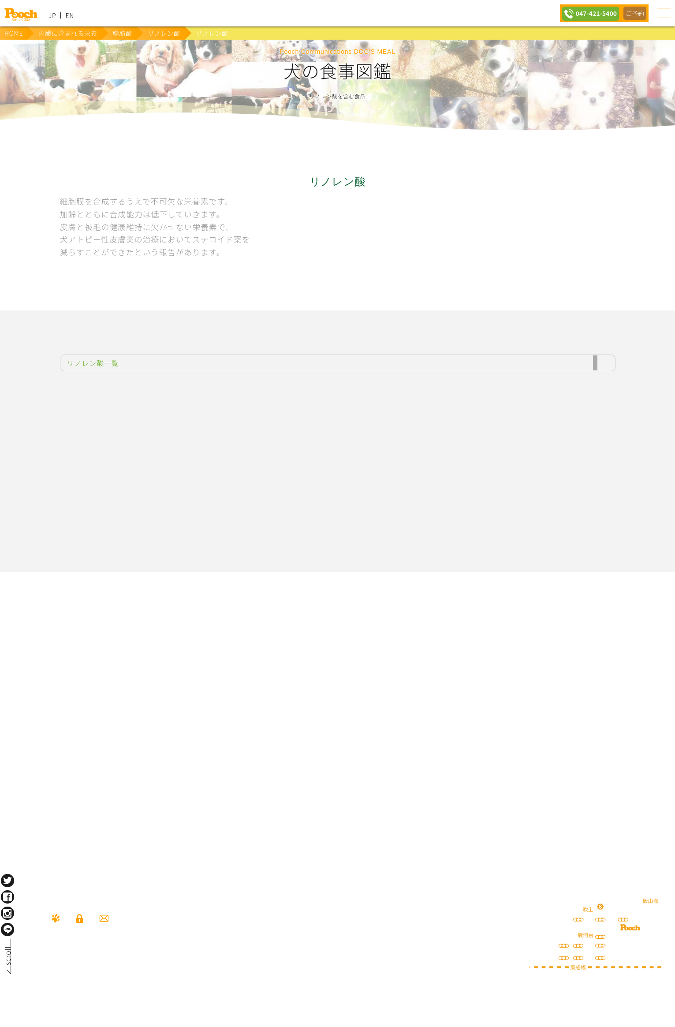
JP (52, 15)
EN (69, 15)
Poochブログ (407, 677)
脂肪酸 (122, 33)
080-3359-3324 (108, 968)
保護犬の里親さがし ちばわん (199, 746)
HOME (13, 33)
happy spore (546, 686)
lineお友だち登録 (268, 677)
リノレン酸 (164, 33)
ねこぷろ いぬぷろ (476, 746)
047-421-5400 (593, 13)
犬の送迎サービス (129, 677)
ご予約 (634, 13)
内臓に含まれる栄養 (67, 33)
